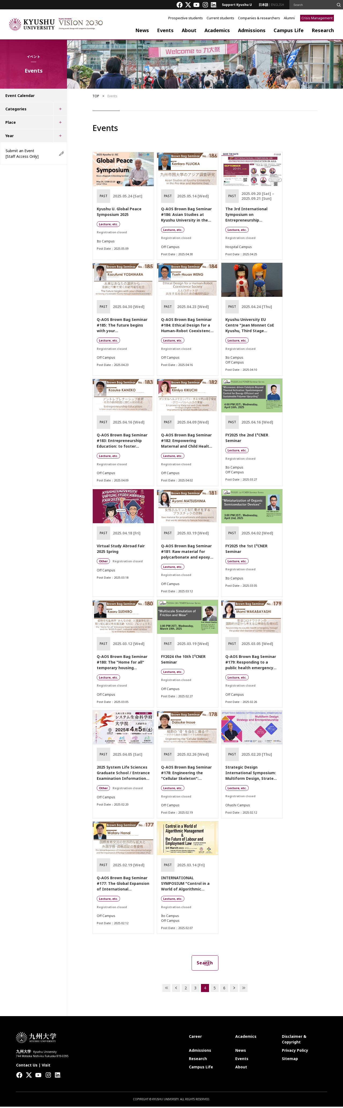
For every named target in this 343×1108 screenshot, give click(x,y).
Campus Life (289, 30)
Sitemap (290, 1059)
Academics (217, 30)
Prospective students (185, 18)
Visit (46, 1066)
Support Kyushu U (237, 4)
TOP (95, 96)
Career (195, 1037)
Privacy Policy (295, 1051)
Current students (220, 18)
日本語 (263, 4)
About (189, 30)
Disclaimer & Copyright (294, 1040)
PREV (176, 989)
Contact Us (27, 1066)
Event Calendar (20, 95)
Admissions (252, 30)
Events (165, 30)
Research (323, 30)
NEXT (234, 989)
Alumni (289, 18)
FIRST (166, 989)
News (142, 30)
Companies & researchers (259, 18)
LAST (244, 989)
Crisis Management (317, 18)
